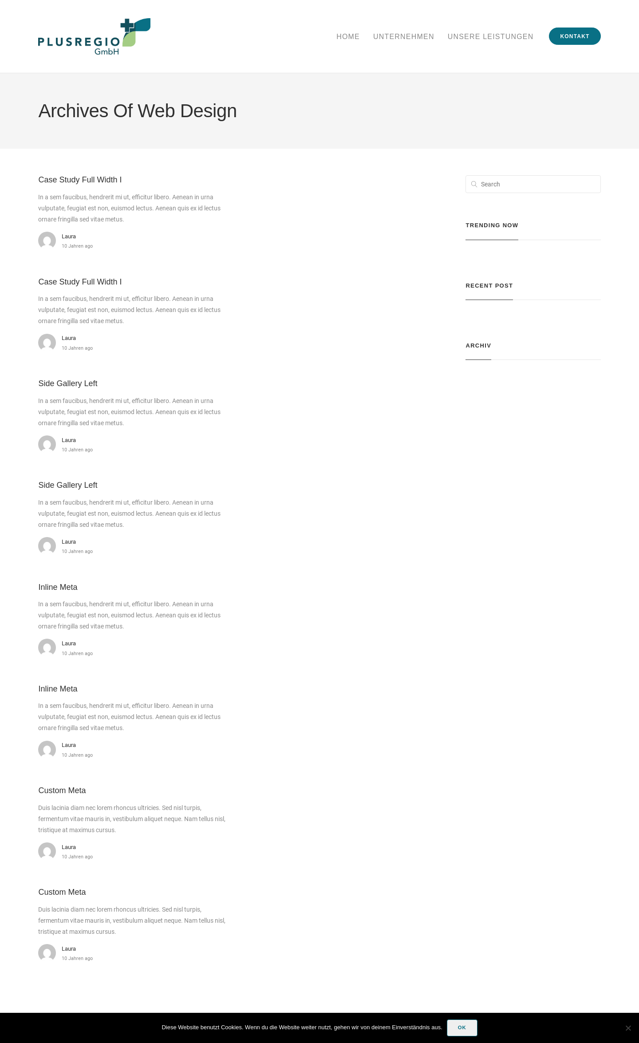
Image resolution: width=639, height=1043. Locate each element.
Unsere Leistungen (491, 36)
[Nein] (627, 1027)
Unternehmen (403, 36)
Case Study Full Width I (80, 179)
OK (462, 1027)
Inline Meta (57, 587)
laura (69, 236)
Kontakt (574, 36)
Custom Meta (62, 790)
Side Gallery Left (67, 383)
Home (348, 36)
